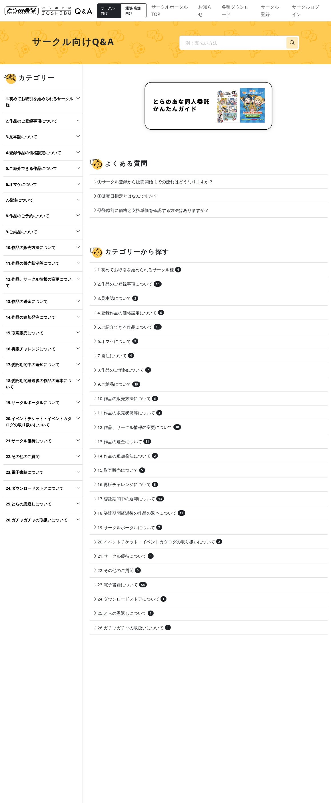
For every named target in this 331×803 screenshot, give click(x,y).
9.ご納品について (21, 231)
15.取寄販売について (24, 333)
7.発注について (19, 200)
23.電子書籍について (24, 472)
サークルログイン (305, 10)
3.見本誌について (21, 136)
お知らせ (205, 10)
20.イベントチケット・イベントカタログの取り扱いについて (38, 421)
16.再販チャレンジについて (30, 349)
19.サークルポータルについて (32, 402)
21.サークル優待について (28, 440)
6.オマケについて (21, 184)
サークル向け (108, 11)
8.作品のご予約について (27, 215)
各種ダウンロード (235, 10)
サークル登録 (270, 10)
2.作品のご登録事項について (31, 121)
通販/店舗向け (133, 11)
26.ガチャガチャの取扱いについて (36, 520)
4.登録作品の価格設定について (33, 152)
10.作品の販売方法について (30, 247)
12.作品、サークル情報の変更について (38, 282)
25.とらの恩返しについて (28, 504)
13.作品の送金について (26, 301)
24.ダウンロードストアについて (34, 488)
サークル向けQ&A (73, 41)
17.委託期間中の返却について (32, 364)
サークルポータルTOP (169, 10)
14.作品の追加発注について (30, 317)
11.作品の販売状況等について (32, 263)
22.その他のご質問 (22, 456)
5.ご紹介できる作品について (31, 168)
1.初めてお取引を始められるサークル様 (39, 102)
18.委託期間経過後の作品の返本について (38, 384)
